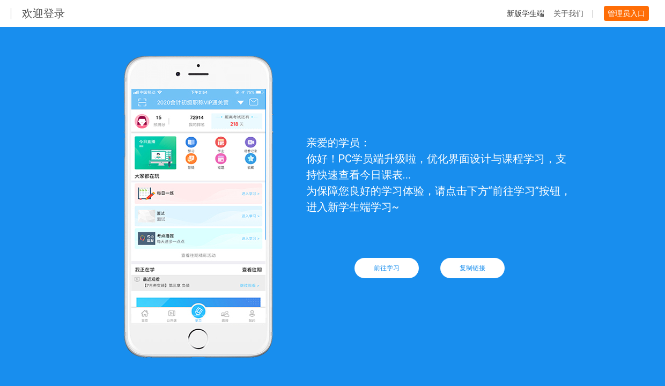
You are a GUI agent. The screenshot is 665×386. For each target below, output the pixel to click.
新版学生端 (525, 13)
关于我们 (568, 13)
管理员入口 (626, 13)
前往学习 (387, 268)
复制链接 (472, 268)
